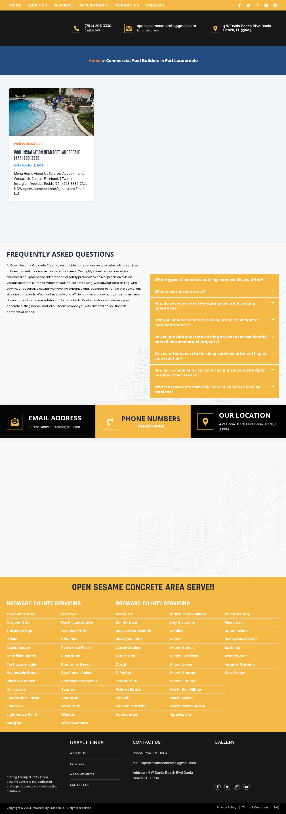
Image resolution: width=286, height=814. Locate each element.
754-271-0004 (151, 426)
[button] (214, 280)
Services (63, 5)
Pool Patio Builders (28, 143)
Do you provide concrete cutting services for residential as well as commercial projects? (210, 339)
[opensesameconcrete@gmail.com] (128, 28)
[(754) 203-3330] (76, 28)
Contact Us (127, 5)
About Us (37, 5)
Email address (54, 417)
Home (15, 5)
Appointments (94, 5)
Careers (155, 5)
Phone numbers (150, 418)
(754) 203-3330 (97, 26)
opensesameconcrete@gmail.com (166, 26)
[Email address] (15, 422)
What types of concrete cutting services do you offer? (208, 279)
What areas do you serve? (180, 291)
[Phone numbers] (110, 422)
